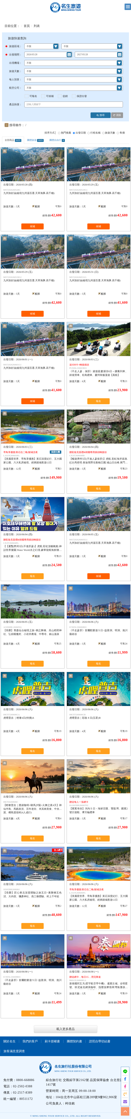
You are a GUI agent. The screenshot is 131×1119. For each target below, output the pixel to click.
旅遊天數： (15, 71)
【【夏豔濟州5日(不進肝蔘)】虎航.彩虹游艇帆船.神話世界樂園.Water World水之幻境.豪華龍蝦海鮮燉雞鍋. (32, 545)
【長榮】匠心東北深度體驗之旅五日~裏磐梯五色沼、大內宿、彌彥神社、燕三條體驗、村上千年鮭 (32, 893)
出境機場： (15, 63)
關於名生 (9, 1041)
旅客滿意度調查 (14, 1051)
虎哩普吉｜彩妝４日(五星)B (98, 716)
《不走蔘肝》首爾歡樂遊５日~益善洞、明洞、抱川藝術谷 (98, 630)
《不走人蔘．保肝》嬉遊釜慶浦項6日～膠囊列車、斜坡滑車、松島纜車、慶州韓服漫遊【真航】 (98, 369)
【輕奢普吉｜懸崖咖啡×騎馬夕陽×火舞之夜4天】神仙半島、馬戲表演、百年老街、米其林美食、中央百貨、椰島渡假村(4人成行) (32, 807)
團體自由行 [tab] (57, 140)
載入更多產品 (65, 1029)
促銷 (65, 96)
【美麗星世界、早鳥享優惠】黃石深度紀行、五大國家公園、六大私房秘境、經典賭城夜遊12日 (32, 457)
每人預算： (15, 79)
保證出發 (82, 96)
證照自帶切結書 (99, 1041)
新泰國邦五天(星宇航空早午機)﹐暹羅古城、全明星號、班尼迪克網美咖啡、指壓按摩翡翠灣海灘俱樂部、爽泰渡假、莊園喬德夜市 (98, 982)
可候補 (50, 96)
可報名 (33, 96)
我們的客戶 (30, 1041)
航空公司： (15, 87)
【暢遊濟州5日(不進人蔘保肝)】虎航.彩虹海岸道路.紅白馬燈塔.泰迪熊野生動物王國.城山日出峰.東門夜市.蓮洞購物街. (98, 458)
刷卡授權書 (52, 1041)
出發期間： (15, 54)
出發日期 (81, 132)
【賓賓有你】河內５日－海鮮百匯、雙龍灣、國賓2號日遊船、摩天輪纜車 (98, 807)
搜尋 (101, 115)
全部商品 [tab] (13, 140)
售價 (122, 132)
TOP (125, 1111)
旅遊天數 (110, 132)
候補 (32, 226)
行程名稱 (95, 132)
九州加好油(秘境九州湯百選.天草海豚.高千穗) (32, 191)
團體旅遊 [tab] (35, 140)
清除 (117, 115)
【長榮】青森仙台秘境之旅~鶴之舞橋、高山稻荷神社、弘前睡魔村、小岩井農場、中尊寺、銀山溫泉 (32, 630)
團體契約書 (74, 1041)
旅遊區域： (15, 46)
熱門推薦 (66, 132)
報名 (98, 401)
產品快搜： (15, 104)
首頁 (27, 26)
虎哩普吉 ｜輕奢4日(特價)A (32, 716)
